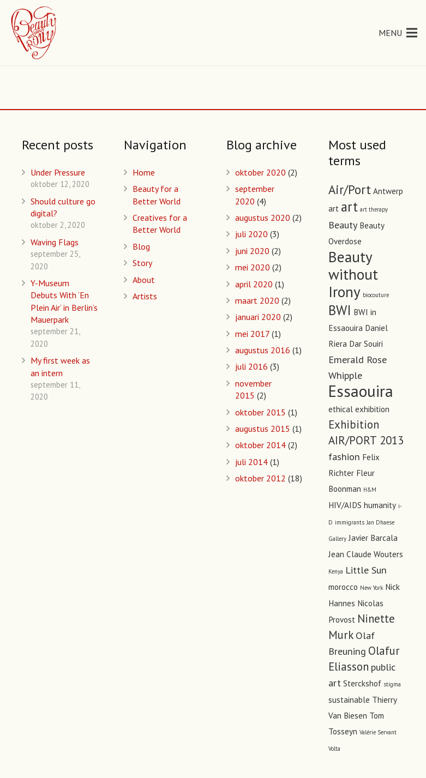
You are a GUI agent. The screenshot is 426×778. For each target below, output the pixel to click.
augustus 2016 (262, 350)
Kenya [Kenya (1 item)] (335, 571)
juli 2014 (251, 461)
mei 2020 (252, 267)
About (144, 279)
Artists (145, 296)
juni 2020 (252, 250)
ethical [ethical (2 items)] (340, 409)
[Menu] (397, 32)
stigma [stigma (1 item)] (392, 684)
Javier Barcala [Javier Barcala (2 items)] (373, 538)
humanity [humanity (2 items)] (380, 505)
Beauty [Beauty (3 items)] (342, 224)
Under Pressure (58, 172)
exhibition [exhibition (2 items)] (372, 409)
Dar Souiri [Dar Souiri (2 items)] (366, 344)
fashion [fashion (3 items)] (344, 456)
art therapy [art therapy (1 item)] (374, 209)
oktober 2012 (260, 478)
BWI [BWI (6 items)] (339, 310)
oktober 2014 (260, 444)
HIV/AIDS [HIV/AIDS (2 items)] (345, 505)
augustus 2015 (262, 428)
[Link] (34, 32)
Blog (141, 246)
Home (144, 172)
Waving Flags (55, 242)
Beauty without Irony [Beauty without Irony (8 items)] (353, 274)
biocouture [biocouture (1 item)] (376, 295)
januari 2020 (258, 316)
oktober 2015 (260, 412)
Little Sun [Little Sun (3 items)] (366, 569)
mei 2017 (252, 333)
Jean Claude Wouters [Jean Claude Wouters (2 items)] (365, 554)
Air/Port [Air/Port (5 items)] (349, 189)
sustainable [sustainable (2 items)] (349, 700)
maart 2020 (257, 300)
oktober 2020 (260, 172)
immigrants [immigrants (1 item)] (349, 522)
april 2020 (254, 284)
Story (142, 262)
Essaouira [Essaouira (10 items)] (360, 391)
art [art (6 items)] (349, 206)
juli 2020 (251, 233)
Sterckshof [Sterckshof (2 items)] (362, 683)
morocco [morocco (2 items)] (343, 587)
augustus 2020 (262, 217)
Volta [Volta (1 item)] (334, 748)
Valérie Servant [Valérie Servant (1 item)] (378, 732)
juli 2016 (251, 366)
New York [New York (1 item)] (371, 588)
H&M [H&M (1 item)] (369, 489)
